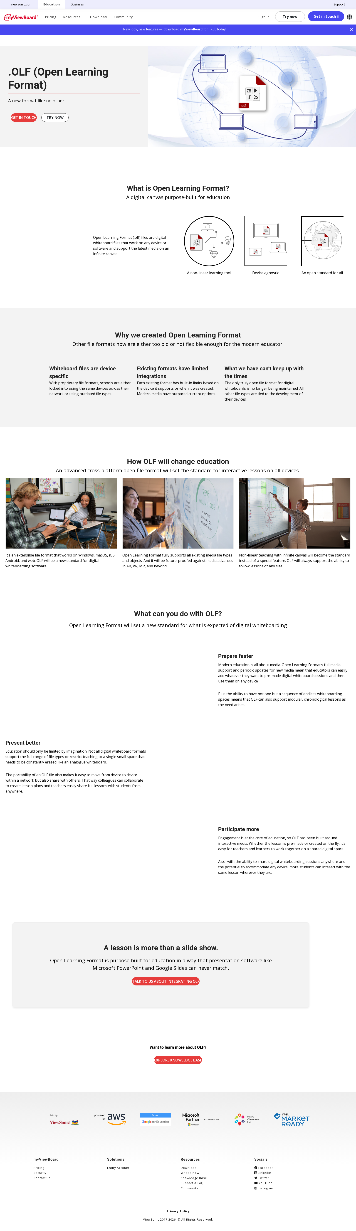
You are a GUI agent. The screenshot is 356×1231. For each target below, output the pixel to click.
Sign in (264, 17)
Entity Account (118, 1171)
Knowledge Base (194, 1181)
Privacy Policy (178, 1214)
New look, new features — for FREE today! (174, 29)
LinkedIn (262, 1176)
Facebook (264, 1171)
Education (54, 4)
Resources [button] (72, 17)
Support (336, 4)
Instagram (264, 1191)
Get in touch (325, 16)
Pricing (50, 17)
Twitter (261, 1181)
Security (40, 1176)
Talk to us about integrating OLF (183, 982)
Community (123, 17)
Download (98, 17)
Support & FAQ (192, 1186)
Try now (290, 16)
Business (80, 4)
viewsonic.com (24, 4)
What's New (190, 1176)
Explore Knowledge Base (178, 1063)
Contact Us (42, 1181)
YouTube (263, 1186)
